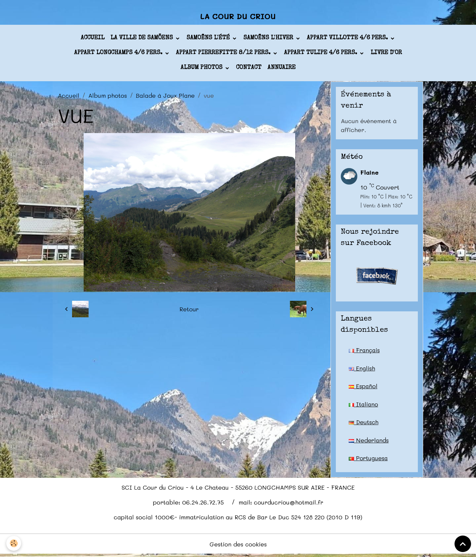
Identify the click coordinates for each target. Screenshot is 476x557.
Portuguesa (368, 460)
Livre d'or (386, 54)
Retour (189, 310)
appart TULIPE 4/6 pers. (321, 54)
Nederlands (369, 442)
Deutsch (364, 424)
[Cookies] (14, 543)
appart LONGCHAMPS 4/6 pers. (119, 54)
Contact (248, 69)
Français (365, 351)
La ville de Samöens (142, 39)
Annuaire (281, 69)
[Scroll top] (463, 544)
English (362, 369)
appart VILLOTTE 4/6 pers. (348, 39)
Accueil (92, 39)
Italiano (364, 406)
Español (363, 388)
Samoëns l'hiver (269, 39)
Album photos (202, 69)
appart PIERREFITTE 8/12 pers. (224, 54)
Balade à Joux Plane (165, 96)
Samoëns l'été (208, 39)
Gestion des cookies (238, 546)
